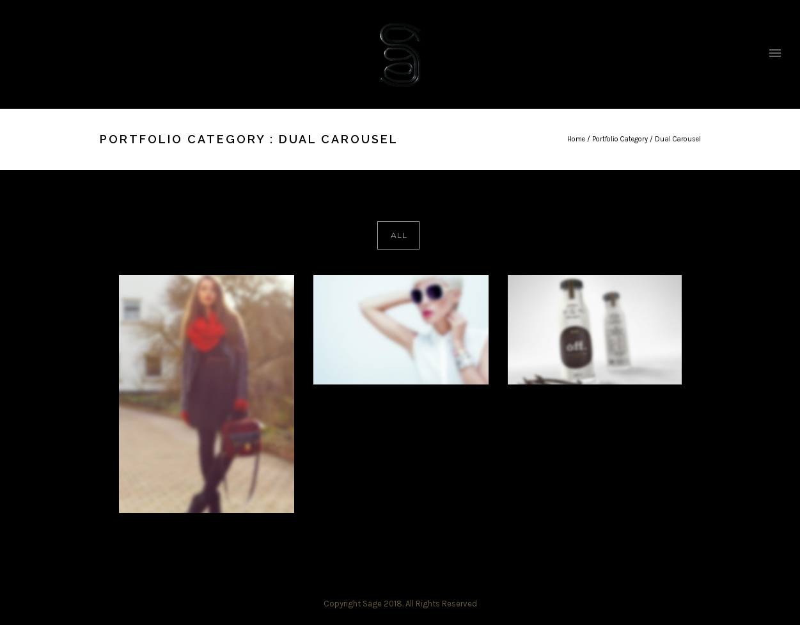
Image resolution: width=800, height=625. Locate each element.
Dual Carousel (678, 139)
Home (576, 139)
